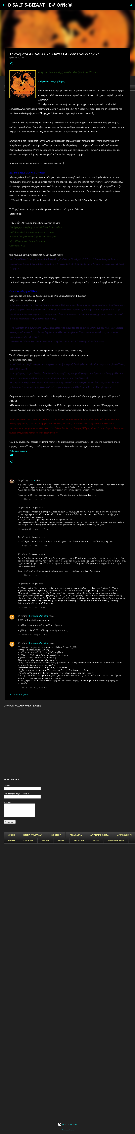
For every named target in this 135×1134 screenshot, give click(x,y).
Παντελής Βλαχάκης (39, 616)
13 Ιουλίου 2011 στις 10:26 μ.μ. (33, 499)
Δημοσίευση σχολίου (19, 694)
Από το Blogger (67, 1124)
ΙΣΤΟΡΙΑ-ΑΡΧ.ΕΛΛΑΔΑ (32, 835)
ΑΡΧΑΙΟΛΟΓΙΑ (76, 835)
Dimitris (32, 480)
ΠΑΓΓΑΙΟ (61, 840)
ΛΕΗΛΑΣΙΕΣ (28, 840)
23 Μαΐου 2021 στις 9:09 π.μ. (32, 687)
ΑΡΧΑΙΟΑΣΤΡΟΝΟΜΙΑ (99, 835)
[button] (11, 63)
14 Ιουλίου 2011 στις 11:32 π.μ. (33, 545)
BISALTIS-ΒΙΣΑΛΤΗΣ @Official (40, 4)
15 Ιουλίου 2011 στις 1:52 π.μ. (33, 575)
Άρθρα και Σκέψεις (18, 450)
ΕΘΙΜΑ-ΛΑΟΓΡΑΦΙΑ (116, 840)
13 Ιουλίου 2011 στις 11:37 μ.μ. (33, 529)
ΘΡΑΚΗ (96, 840)
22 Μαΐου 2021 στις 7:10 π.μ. (32, 634)
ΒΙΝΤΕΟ (11, 840)
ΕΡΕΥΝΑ (45, 840)
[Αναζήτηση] (76, 5)
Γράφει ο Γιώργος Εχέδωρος (51, 81)
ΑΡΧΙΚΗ (11, 835)
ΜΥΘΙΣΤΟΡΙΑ (56, 835)
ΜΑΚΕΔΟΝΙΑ (79, 840)
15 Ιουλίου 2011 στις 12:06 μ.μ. (33, 607)
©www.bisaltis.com (68, 1130)
